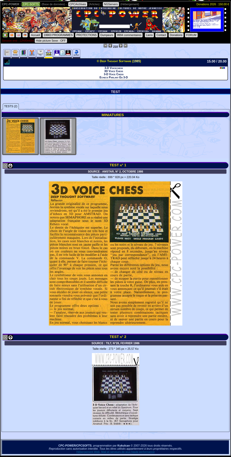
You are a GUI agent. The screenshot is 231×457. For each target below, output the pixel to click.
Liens (149, 35)
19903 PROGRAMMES (58, 35)
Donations (176, 35)
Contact (161, 35)
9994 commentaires (129, 35)
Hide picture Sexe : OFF (51, 40)
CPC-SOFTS (31, 4)
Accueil (35, 35)
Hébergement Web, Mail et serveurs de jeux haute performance (115, 451)
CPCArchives (77, 4)
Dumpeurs (106, 35)
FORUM (191, 35)
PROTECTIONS (86, 35)
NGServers (111, 4)
